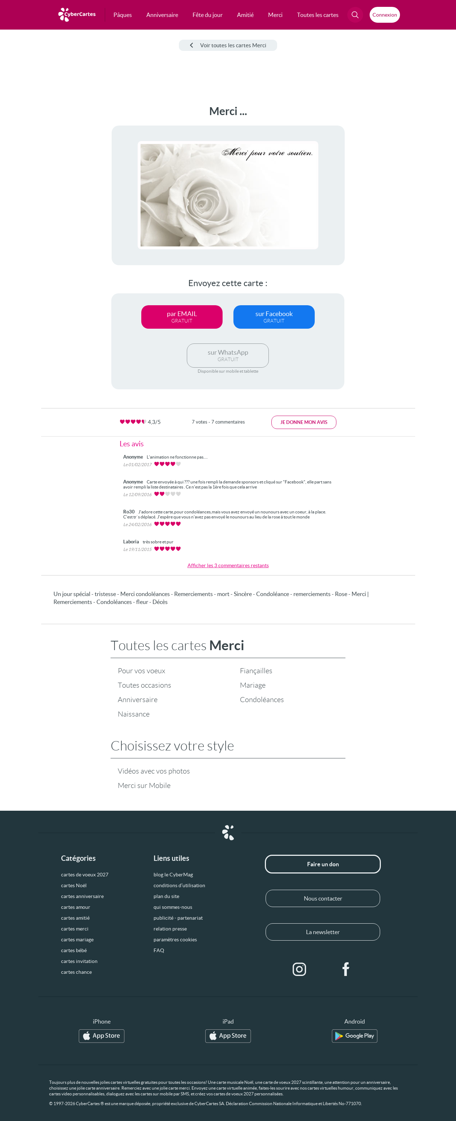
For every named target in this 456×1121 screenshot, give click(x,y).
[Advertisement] (34, 213)
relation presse (170, 929)
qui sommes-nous (173, 907)
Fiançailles (256, 671)
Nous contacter (323, 898)
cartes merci (75, 929)
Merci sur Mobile (144, 785)
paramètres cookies (175, 939)
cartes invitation (79, 961)
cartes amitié (75, 918)
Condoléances (262, 700)
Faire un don (323, 864)
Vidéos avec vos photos (154, 771)
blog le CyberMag (173, 874)
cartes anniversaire (82, 896)
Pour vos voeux (141, 671)
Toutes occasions (144, 685)
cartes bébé (74, 950)
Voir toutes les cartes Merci (228, 45)
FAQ (159, 950)
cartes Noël (74, 885)
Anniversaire (138, 700)
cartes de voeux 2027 (84, 874)
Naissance (134, 714)
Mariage (253, 685)
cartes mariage (77, 939)
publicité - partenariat (178, 918)
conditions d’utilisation (179, 885)
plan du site (166, 896)
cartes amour (75, 907)
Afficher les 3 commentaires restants (228, 565)
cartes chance (76, 972)
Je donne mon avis (303, 422)
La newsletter (323, 932)
